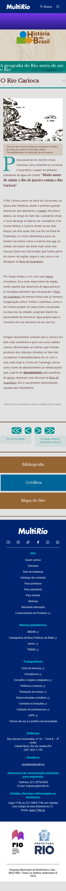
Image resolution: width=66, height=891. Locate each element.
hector (33, 643)
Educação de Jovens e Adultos (33, 404)
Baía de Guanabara (31, 261)
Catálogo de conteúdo (33, 577)
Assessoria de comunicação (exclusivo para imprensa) (33, 774)
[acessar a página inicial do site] (18, 6)
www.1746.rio (37, 810)
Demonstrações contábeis (33, 697)
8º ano (15, 404)
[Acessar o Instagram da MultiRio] (18, 542)
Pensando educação (33, 607)
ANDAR (33, 632)
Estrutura (33, 565)
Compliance (33, 674)
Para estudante (33, 589)
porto (10, 377)
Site (33, 553)
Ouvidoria (33, 757)
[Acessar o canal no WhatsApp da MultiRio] (48, 542)
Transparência (33, 661)
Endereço (33, 733)
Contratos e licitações (33, 703)
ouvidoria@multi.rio (33, 764)
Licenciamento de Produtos (33, 613)
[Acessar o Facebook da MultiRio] (38, 542)
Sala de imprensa (33, 571)
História (7, 404)
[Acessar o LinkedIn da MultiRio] (58, 542)
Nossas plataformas (33, 625)
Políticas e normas (33, 686)
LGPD (33, 715)
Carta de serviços (33, 668)
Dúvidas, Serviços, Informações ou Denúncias (33, 795)
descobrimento (32, 372)
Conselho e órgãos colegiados (33, 680)
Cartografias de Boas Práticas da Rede (33, 637)
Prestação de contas (33, 692)
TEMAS (33, 649)
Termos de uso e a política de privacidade (33, 721)
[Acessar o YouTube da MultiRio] (8, 542)
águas (49, 276)
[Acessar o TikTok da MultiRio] (28, 542)
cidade (42, 211)
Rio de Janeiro (54, 404)
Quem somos (33, 560)
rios (54, 241)
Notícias (33, 601)
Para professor (33, 583)
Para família (33, 595)
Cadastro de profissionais (33, 709)
